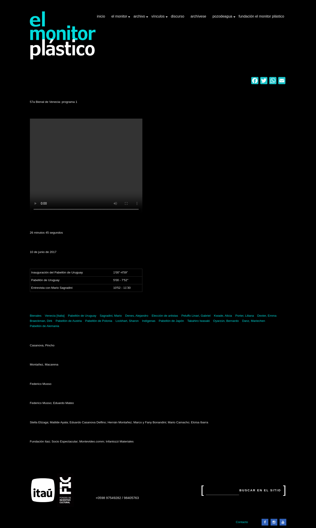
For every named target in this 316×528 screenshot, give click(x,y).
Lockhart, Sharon (127, 321)
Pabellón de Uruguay (82, 315)
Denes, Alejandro (136, 315)
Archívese (198, 16)
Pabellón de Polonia (98, 321)
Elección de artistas (165, 315)
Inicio (101, 16)
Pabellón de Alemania (44, 326)
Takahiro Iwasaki (198, 321)
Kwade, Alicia (223, 315)
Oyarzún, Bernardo (226, 321)
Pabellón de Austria (69, 321)
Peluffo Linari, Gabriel (196, 315)
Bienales (36, 315)
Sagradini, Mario (111, 315)
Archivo (139, 18)
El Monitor (119, 18)
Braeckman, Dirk (41, 321)
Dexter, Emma (267, 315)
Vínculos (158, 18)
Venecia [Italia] (55, 315)
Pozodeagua (223, 18)
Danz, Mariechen (253, 321)
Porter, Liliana (244, 315)
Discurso (177, 16)
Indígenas (148, 321)
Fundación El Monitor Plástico (261, 16)
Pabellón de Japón (171, 321)
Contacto (242, 522)
